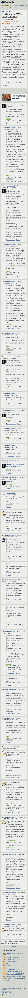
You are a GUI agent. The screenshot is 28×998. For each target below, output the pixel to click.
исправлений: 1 (9, 237)
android (6, 21)
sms (17, 21)
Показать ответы (11, 123)
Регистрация (19, 5)
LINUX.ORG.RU (7, 2)
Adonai (8, 554)
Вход (25, 5)
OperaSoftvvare (10, 803)
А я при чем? (9, 481)
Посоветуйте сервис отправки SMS (16, 953)
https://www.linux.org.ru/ (6, 992)
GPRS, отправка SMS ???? (14, 974)
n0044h (8, 81)
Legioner (8, 598)
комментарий (11, 127)
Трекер (12, 8)
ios (9, 21)
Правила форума (11, 988)
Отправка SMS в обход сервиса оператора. (12, 16)
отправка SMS (11, 959)
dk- (7, 526)
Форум (7, 8)
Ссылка (4, 85)
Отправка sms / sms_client (14, 976)
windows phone (6, 23)
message (13, 21)
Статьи (3, 8)
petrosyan (8, 324)
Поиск (17, 8)
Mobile (9, 11)
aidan (7, 401)
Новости (3, 5)
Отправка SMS (11, 957)
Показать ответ (11, 240)
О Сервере (4, 988)
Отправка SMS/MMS (12, 971)
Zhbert (8, 623)
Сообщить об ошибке (6, 991)
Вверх (24, 988)
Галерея (8, 5)
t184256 (8, 119)
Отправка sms (11, 961)
